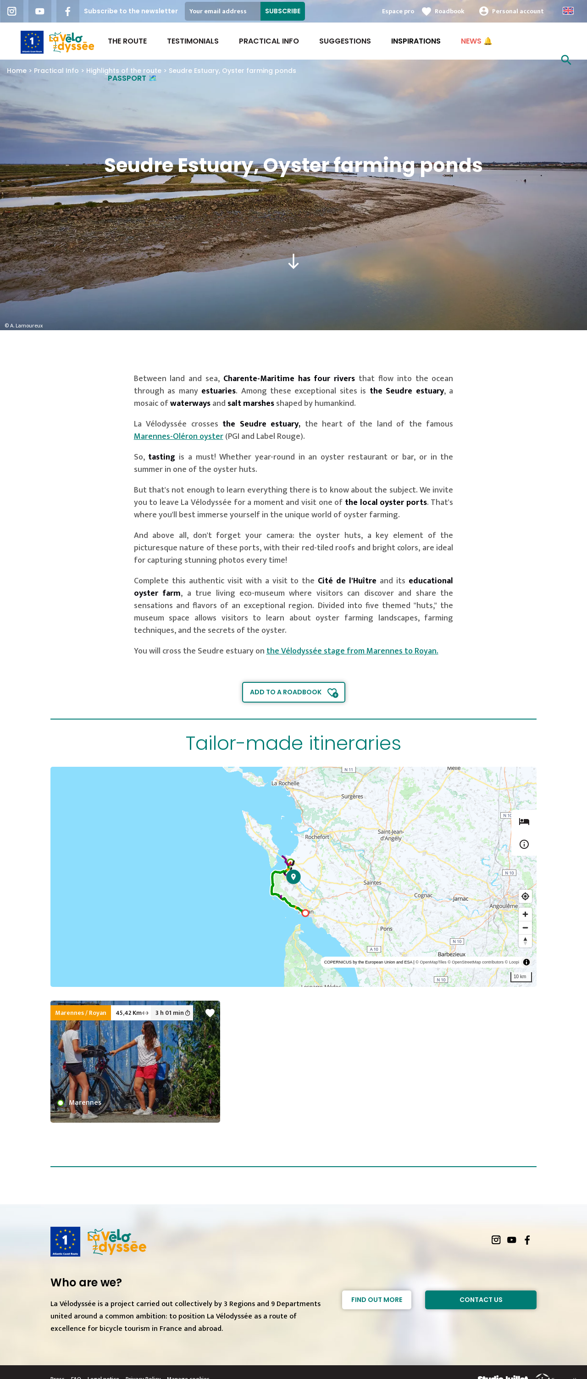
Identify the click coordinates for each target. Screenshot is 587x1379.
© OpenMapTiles (430, 962)
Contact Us (481, 1299)
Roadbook (450, 11)
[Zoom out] (525, 927)
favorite (210, 1013)
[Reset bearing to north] (525, 940)
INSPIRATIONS (416, 41)
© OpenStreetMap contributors (476, 962)
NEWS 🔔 (477, 41)
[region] (293, 877)
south (293, 261)
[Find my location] (525, 896)
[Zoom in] (525, 914)
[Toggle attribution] (526, 962)
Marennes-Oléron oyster (178, 436)
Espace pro (398, 11)
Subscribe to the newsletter (131, 11)
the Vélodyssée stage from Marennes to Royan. (352, 651)
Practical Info (269, 41)
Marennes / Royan (80, 1013)
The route (127, 41)
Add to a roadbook (285, 692)
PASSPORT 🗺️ (132, 78)
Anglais (568, 10)
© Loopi (512, 962)
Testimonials (193, 41)
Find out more (376, 1299)
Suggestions (345, 41)
